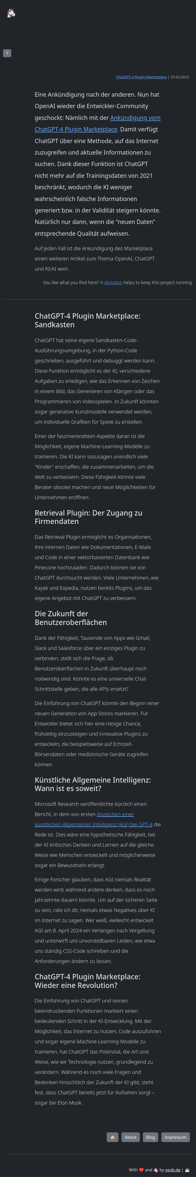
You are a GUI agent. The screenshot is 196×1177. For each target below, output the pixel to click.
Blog (150, 1137)
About (130, 1137)
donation (113, 282)
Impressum (176, 1137)
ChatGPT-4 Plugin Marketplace (141, 76)
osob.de (172, 1170)
